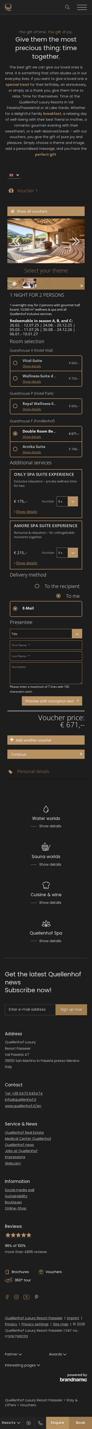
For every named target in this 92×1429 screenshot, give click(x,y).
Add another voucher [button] (34, 740)
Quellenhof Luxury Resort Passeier (34, 1318)
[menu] (14, 175)
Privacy (11, 1324)
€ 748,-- (74, 449)
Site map (60, 1324)
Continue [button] (18, 754)
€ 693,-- (74, 363)
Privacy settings (35, 1324)
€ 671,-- (74, 433)
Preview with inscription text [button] (50, 700)
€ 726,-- (74, 378)
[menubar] (46, 174)
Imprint (73, 1318)
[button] (74, 240)
